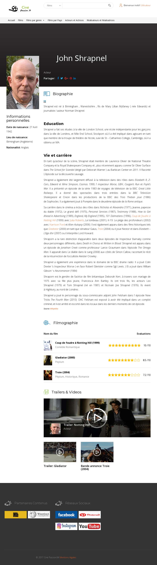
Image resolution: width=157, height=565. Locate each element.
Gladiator (53, 229)
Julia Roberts (77, 220)
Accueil (11, 20)
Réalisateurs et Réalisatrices (101, 20)
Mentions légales (68, 557)
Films (20, 20)
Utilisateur (146, 5)
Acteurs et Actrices (74, 20)
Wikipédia (54, 308)
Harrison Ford (57, 224)
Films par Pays (55, 20)
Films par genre (35, 20)
